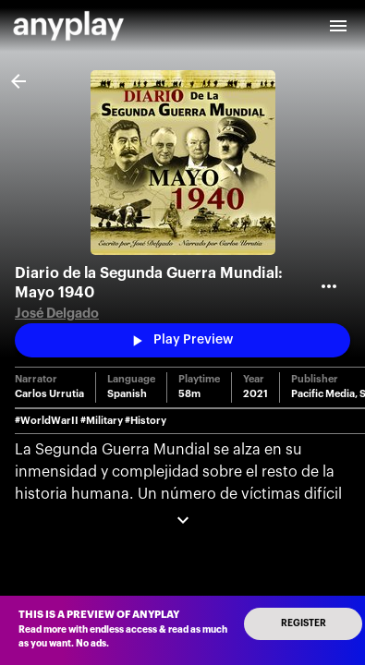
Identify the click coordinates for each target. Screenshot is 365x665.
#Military (101, 421)
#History (145, 421)
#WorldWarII (47, 421)
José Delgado (57, 313)
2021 (255, 394)
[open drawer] (338, 26)
